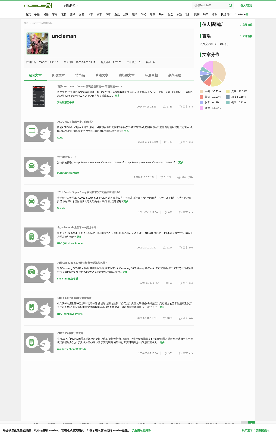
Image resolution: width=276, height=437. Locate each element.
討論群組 (70, 5)
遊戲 (117, 14)
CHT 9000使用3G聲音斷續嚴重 (74, 298)
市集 (214, 14)
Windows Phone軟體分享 (71, 349)
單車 (108, 14)
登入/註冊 (246, 5)
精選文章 (101, 75)
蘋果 (72, 14)
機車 (99, 14)
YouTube (242, 14)
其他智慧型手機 (65, 102)
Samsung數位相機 (67, 278)
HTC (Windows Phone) (70, 243)
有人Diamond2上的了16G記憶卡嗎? (77, 227)
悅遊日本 (226, 14)
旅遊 (179, 14)
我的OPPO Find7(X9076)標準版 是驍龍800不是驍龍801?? (89, 86)
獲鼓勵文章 (126, 75)
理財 (188, 14)
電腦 (63, 14)
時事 (206, 14)
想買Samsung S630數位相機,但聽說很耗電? (82, 262)
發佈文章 (35, 75)
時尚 (143, 14)
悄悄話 (80, 75)
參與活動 (174, 75)
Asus (60, 137)
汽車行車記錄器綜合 (68, 172)
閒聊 (197, 14)
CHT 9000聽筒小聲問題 (70, 333)
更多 (117, 95)
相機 (46, 14)
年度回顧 (151, 75)
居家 (125, 14)
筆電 (54, 14)
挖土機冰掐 (63, 157)
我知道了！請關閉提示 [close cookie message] (256, 430)
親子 (134, 14)
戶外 (161, 14)
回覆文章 (58, 75)
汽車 (90, 14)
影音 (81, 14)
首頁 (28, 14)
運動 (152, 14)
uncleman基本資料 (42, 23)
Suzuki (61, 208)
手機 (37, 14)
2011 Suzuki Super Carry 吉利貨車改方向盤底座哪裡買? (89, 192)
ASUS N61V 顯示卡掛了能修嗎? (75, 121)
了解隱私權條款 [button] (141, 430)
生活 (170, 14)
